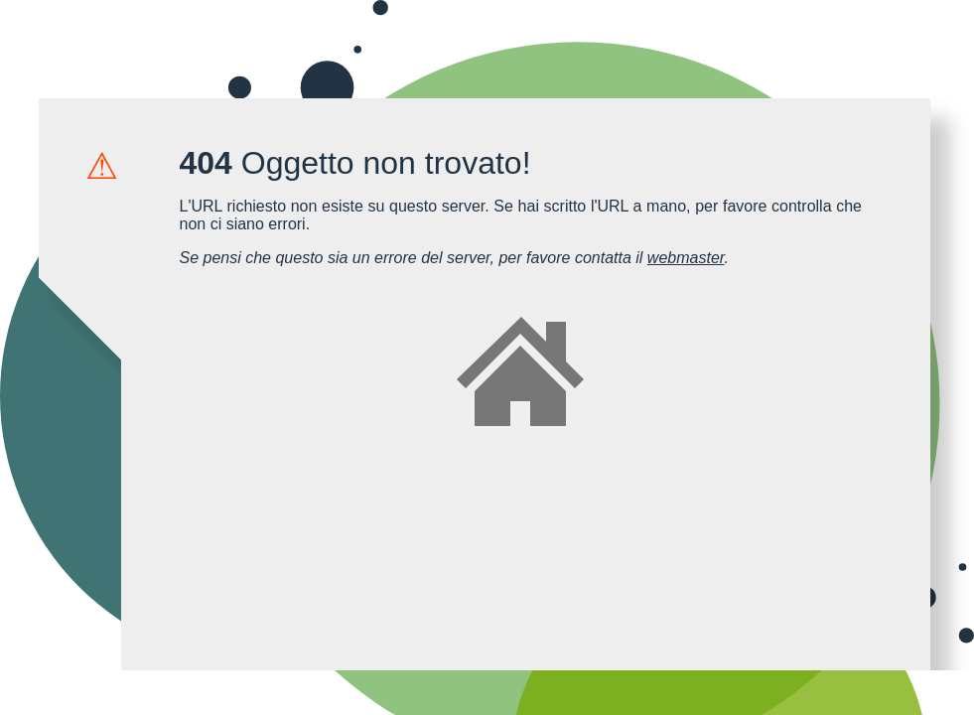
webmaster (686, 257)
